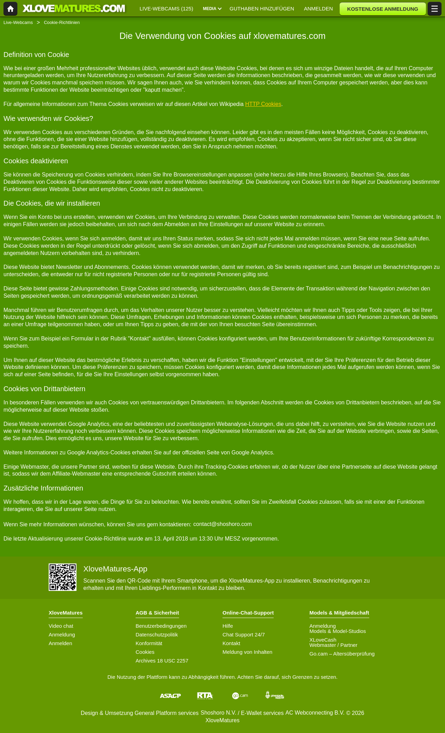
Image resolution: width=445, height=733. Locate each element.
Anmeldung (62, 634)
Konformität (149, 643)
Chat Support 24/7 (243, 634)
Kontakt (231, 643)
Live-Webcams (18, 22)
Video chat (61, 626)
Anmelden (60, 643)
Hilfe (227, 626)
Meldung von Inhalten (247, 652)
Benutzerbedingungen (161, 626)
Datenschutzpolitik (157, 634)
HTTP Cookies (263, 104)
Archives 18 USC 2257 (162, 661)
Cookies (145, 652)
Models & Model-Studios (337, 631)
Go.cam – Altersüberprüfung (342, 654)
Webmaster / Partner (333, 645)
